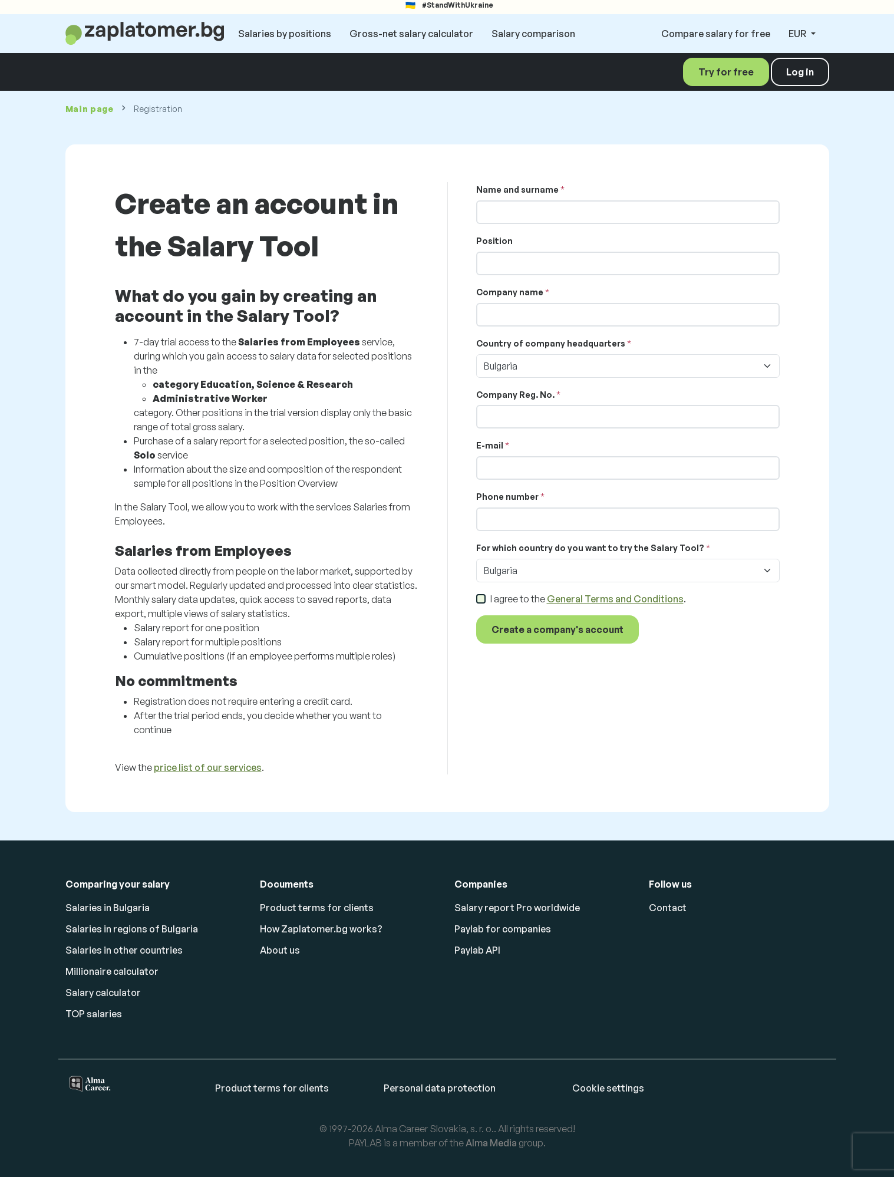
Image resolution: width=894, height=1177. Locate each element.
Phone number (507, 497)
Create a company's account (557, 629)
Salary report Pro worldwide (517, 908)
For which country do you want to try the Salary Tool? (590, 548)
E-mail (489, 445)
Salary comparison (533, 33)
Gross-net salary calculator (411, 33)
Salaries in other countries (124, 950)
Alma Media (491, 1143)
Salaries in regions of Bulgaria (131, 929)
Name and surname (517, 189)
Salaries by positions (284, 33)
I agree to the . (588, 599)
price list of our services (208, 767)
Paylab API (477, 950)
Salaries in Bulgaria (107, 908)
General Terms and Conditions (615, 599)
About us (280, 950)
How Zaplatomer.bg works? (321, 929)
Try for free (726, 72)
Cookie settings (608, 1088)
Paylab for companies (502, 929)
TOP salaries (93, 1014)
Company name (509, 292)
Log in (800, 72)
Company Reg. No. (515, 395)
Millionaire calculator (112, 971)
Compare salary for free (715, 33)
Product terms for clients (317, 908)
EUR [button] (798, 33)
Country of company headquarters (550, 343)
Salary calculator (103, 992)
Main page (89, 109)
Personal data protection (440, 1088)
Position (494, 241)
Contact (668, 908)
